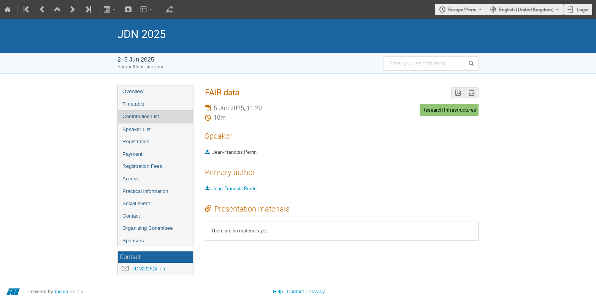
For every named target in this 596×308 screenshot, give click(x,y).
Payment (132, 154)
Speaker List (136, 129)
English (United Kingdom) (526, 9)
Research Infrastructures (449, 109)
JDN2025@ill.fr (148, 268)
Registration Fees (142, 166)
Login (582, 9)
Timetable (133, 104)
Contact (131, 216)
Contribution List (140, 116)
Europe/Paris (462, 9)
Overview (133, 91)
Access (130, 179)
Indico (61, 291)
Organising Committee (147, 228)
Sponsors (133, 240)
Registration (135, 141)
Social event (136, 203)
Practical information (145, 191)
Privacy (316, 291)
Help (278, 291)
